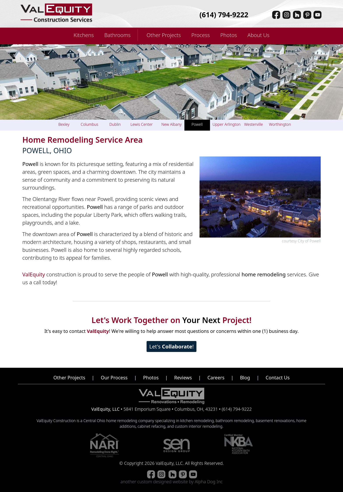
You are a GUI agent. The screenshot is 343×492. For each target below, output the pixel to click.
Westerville (253, 124)
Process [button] (200, 35)
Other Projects (69, 377)
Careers (215, 377)
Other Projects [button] (164, 35)
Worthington (280, 124)
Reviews (183, 377)
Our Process (114, 377)
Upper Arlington (227, 124)
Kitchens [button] (84, 35)
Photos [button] (228, 35)
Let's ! (171, 346)
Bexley (64, 124)
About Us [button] (258, 35)
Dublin (115, 124)
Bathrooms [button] (117, 35)
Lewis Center (142, 124)
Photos (151, 377)
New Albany (171, 124)
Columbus (89, 124)
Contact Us (278, 377)
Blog (245, 377)
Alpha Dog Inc (208, 482)
